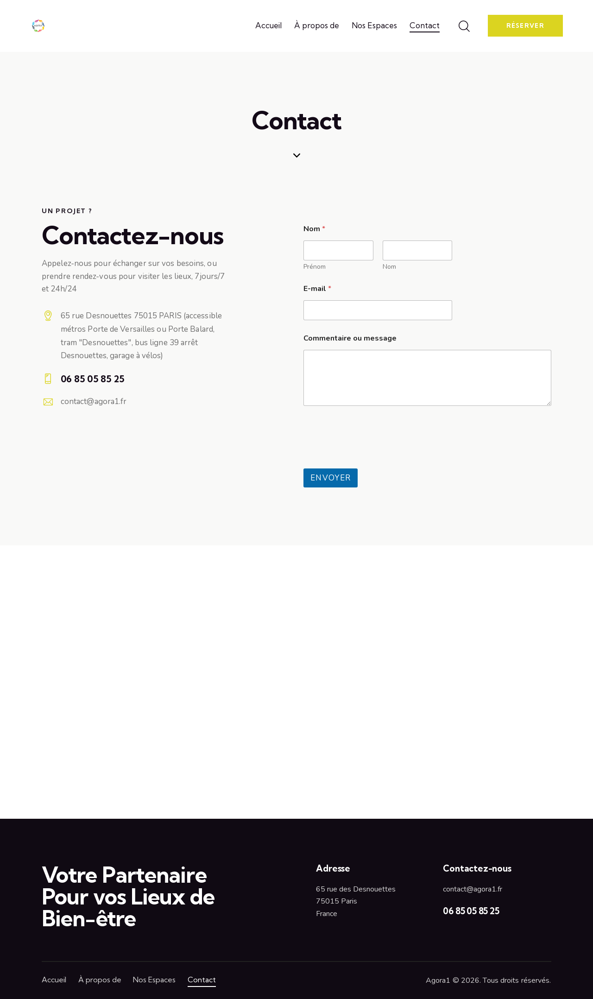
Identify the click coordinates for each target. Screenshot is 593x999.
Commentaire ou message (350, 338)
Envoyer (330, 478)
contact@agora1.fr (94, 401)
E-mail (317, 289)
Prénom (314, 267)
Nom (389, 267)
